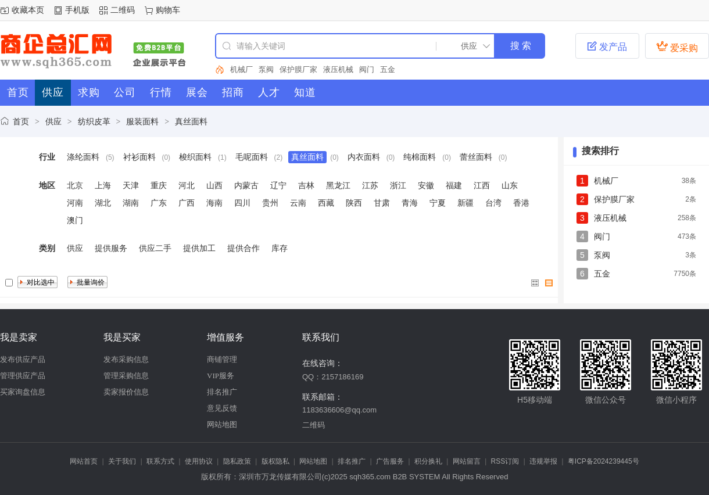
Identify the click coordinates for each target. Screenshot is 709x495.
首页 (21, 121)
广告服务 (390, 461)
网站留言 (467, 461)
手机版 (77, 10)
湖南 (131, 202)
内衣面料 (364, 157)
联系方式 (160, 461)
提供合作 (243, 248)
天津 (131, 185)
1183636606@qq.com (339, 410)
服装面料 (142, 121)
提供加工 (199, 248)
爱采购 (677, 46)
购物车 (168, 10)
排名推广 (222, 392)
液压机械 (338, 69)
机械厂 (241, 69)
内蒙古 (246, 185)
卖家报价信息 (126, 392)
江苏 (370, 185)
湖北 (103, 202)
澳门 (75, 220)
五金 (387, 69)
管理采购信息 (126, 375)
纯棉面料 (419, 157)
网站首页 (84, 461)
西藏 (326, 202)
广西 (186, 202)
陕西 (354, 202)
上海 (103, 185)
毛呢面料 (251, 157)
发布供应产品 (22, 359)
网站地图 (222, 424)
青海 (410, 202)
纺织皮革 (94, 121)
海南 (214, 202)
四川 (242, 202)
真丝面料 (191, 121)
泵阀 (266, 69)
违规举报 (543, 461)
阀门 (366, 69)
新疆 (465, 202)
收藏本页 (28, 10)
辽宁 (278, 185)
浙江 (398, 185)
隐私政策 (237, 461)
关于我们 (122, 461)
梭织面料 (195, 157)
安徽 (426, 185)
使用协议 (199, 461)
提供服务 (111, 248)
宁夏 (437, 202)
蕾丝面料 (476, 157)
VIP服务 (220, 375)
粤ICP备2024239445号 (603, 461)
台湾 (493, 202)
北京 (75, 185)
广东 (159, 202)
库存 (279, 248)
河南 (75, 202)
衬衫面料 (139, 157)
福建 (454, 185)
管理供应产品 (22, 375)
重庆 (159, 185)
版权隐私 (275, 461)
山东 (510, 185)
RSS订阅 (505, 461)
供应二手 (155, 248)
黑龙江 (338, 185)
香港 (521, 202)
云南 (298, 202)
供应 (53, 121)
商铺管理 (222, 359)
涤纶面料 (83, 157)
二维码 (122, 10)
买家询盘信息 (22, 392)
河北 (186, 185)
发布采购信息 (126, 359)
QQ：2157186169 (333, 376)
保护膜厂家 (298, 69)
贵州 (270, 202)
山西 (214, 185)
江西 (482, 185)
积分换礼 (428, 461)
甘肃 (382, 202)
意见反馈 (222, 408)
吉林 (306, 185)
